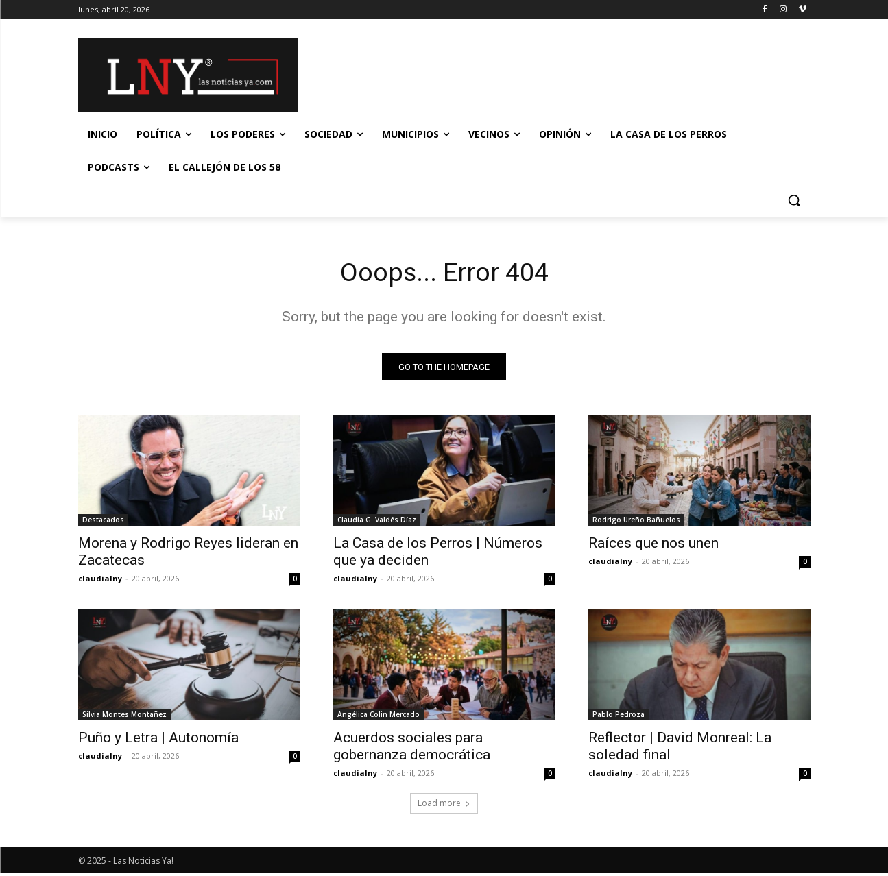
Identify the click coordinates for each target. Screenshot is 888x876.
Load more (444, 806)
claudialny (100, 581)
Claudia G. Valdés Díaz (376, 522)
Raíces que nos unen (653, 545)
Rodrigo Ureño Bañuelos (636, 522)
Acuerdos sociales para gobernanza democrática (411, 749)
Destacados (103, 522)
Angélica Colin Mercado (378, 717)
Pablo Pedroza (618, 717)
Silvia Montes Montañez (124, 717)
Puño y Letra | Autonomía (158, 740)
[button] (794, 200)
